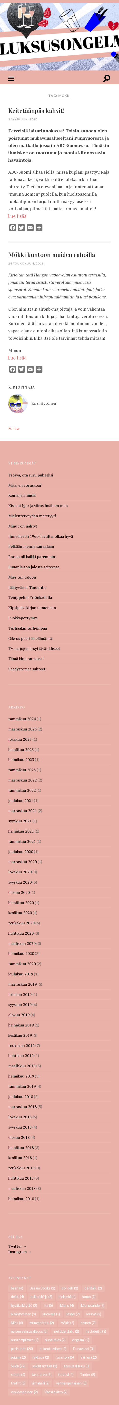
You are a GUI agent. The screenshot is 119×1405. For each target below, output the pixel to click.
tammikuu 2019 (22, 1086)
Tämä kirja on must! (25, 658)
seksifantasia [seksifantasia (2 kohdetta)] (44, 1366)
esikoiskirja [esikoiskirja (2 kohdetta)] (41, 1297)
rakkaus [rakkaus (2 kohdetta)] (40, 1357)
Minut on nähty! (22, 526)
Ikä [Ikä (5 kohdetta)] (48, 1305)
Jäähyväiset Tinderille (27, 587)
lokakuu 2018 (20, 1117)
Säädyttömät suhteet (27, 669)
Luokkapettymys (23, 618)
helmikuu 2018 (21, 1198)
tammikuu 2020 (22, 963)
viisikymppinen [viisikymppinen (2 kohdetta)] (24, 1392)
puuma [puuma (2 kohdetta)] (18, 1357)
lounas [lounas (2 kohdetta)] (93, 1314)
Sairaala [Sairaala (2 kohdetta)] (88, 1357)
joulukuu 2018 (20, 1096)
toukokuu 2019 (21, 1045)
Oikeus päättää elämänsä (30, 638)
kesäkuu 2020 (20, 912)
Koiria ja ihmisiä (22, 495)
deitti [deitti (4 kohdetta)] (17, 1297)
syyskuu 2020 (20, 882)
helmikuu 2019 (21, 1076)
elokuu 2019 (19, 1014)
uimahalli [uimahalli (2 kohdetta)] (41, 1383)
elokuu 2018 (19, 1137)
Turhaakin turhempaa (27, 628)
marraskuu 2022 (22, 780)
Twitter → (17, 1246)
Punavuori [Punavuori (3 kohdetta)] (83, 1349)
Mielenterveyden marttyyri (32, 515)
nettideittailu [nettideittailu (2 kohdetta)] (66, 1331)
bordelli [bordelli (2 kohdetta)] (70, 1288)
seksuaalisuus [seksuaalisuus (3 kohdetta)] (76, 1366)
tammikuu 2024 (22, 718)
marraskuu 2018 (22, 1106)
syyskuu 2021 (20, 821)
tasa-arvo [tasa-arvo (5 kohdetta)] (41, 1375)
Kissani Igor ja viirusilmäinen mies (38, 505)
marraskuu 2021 (22, 810)
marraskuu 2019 (22, 984)
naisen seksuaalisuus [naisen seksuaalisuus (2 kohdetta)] (29, 1331)
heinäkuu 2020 (21, 902)
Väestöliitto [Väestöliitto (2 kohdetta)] (56, 1392)
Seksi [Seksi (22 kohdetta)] (18, 1366)
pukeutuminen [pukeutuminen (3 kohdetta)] (53, 1349)
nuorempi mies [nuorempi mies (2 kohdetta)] (24, 1340)
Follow (14, 428)
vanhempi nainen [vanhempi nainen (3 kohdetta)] (71, 1383)
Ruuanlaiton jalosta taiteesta (33, 567)
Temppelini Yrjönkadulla (30, 597)
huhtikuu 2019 (21, 1055)
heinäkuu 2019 (21, 1025)
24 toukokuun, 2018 (26, 263)
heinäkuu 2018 (21, 1147)
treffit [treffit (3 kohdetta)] (18, 1383)
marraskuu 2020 (22, 861)
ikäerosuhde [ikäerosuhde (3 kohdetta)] (92, 1305)
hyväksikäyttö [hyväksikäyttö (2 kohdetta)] (24, 1305)
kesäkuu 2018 (20, 1157)
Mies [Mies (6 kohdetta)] (17, 1323)
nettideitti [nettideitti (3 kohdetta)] (96, 1331)
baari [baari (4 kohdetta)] (17, 1288)
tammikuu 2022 (22, 790)
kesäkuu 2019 (20, 1035)
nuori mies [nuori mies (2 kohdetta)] (55, 1340)
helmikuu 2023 (21, 759)
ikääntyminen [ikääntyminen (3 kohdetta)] (23, 1314)
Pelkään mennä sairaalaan (31, 546)
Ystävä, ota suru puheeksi (30, 475)
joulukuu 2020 (20, 851)
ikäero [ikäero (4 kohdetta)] (67, 1305)
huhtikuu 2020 (21, 933)
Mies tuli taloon (22, 577)
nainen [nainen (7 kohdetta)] (88, 1323)
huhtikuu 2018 (21, 1178)
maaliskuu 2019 (22, 1065)
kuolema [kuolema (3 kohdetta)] (51, 1314)
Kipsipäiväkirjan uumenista (32, 607)
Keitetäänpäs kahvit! (36, 111)
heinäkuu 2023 (21, 749)
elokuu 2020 (19, 892)
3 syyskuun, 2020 (22, 119)
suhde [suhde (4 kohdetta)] (18, 1375)
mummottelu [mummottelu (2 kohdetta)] (42, 1323)
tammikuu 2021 (22, 841)
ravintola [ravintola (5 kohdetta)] (65, 1357)
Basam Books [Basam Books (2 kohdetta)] (42, 1288)
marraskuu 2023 (22, 729)
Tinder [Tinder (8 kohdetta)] (87, 1375)
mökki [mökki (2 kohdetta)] (67, 1323)
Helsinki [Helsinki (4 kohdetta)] (67, 1297)
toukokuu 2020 (21, 923)
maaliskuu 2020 (22, 943)
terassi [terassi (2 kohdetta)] (65, 1375)
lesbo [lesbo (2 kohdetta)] (73, 1314)
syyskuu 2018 (20, 1127)
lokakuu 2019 (20, 994)
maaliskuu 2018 (22, 1188)
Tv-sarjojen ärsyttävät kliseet (34, 648)
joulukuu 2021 (20, 800)
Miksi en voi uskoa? (24, 485)
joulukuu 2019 (20, 974)
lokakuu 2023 (20, 739)
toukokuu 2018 (21, 1168)
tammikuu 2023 (22, 769)
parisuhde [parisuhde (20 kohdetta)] (22, 1349)
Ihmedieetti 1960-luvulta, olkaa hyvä (40, 536)
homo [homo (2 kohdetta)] (89, 1297)
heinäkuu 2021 (21, 831)
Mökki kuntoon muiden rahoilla (51, 255)
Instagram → (20, 1251)
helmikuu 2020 (21, 953)
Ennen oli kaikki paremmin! (32, 556)
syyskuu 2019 (20, 1004)
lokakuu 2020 (20, 872)
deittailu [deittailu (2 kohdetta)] (93, 1288)
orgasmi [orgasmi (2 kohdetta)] (80, 1340)
